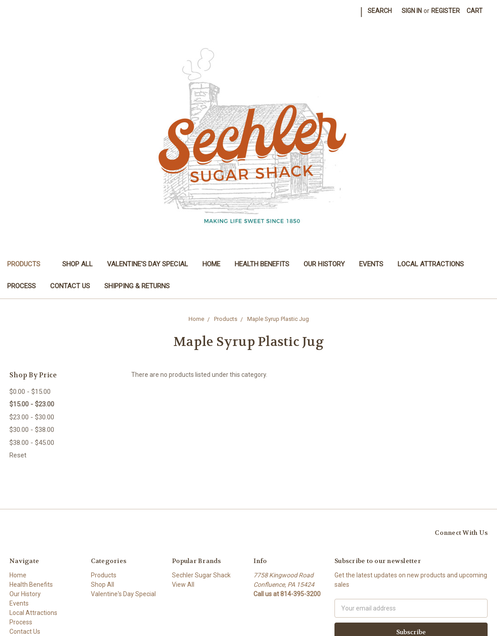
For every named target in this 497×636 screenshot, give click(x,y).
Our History (324, 264)
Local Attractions (431, 264)
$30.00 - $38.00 (31, 430)
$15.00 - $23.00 (31, 404)
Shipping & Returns (137, 286)
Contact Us (70, 286)
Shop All (77, 264)
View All (183, 584)
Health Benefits (262, 264)
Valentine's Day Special (147, 264)
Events (371, 264)
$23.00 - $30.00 (31, 417)
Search (380, 10)
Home (211, 264)
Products (27, 264)
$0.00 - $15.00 (30, 392)
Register (445, 10)
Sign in (412, 10)
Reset (17, 455)
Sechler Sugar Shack (201, 575)
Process (21, 286)
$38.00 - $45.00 (31, 443)
